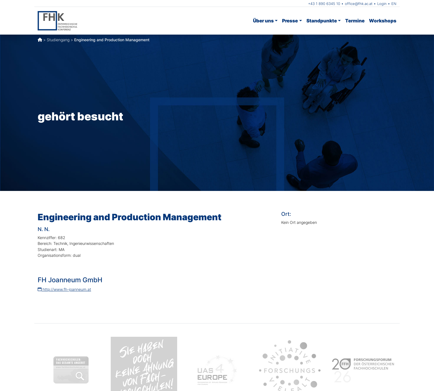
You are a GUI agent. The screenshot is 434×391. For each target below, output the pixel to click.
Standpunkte (321, 21)
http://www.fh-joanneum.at (64, 289)
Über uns (263, 21)
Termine (355, 21)
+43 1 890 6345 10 (324, 3)
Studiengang (58, 39)
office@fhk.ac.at (359, 3)
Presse (290, 21)
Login (382, 3)
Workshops (382, 21)
